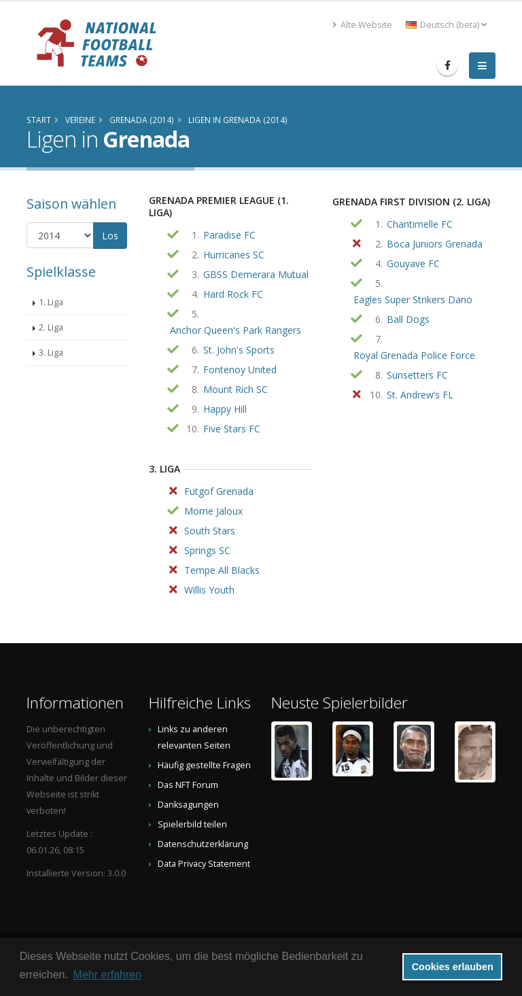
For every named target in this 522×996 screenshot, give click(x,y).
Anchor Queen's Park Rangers (235, 330)
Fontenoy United (240, 369)
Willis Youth (209, 589)
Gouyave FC (413, 263)
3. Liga (51, 352)
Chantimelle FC (420, 224)
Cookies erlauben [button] (452, 966)
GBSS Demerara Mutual (256, 274)
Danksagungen (188, 804)
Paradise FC (229, 234)
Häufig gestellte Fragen (204, 765)
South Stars (209, 530)
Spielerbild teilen (192, 824)
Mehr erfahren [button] (107, 974)
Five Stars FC (231, 428)
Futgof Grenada (219, 491)
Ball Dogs (408, 319)
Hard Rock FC (233, 294)
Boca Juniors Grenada (435, 243)
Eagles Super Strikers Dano (412, 299)
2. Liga (51, 327)
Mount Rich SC (235, 389)
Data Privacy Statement (204, 864)
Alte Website (362, 25)
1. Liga (51, 302)
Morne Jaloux (213, 510)
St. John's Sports (239, 349)
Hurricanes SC (233, 254)
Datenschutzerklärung (203, 844)
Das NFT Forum (188, 785)
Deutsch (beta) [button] (446, 25)
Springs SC (207, 550)
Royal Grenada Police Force (414, 355)
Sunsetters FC (417, 374)
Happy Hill (225, 408)
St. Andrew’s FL (420, 394)
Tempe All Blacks (222, 570)
